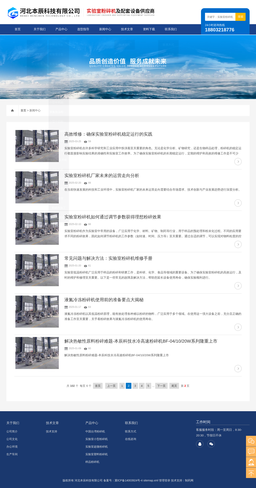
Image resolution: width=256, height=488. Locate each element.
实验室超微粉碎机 (96, 446)
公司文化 (12, 438)
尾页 (174, 385)
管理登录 (164, 480)
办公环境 (12, 446)
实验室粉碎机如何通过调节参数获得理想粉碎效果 (112, 216)
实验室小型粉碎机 (96, 438)
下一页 (161, 385)
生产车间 (12, 453)
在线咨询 (130, 438)
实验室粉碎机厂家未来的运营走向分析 (101, 175)
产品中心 (61, 29)
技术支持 (51, 431)
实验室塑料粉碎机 (96, 453)
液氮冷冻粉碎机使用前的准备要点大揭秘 (104, 299)
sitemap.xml (150, 480)
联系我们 (171, 29)
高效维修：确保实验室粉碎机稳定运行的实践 (108, 133)
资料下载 (149, 29)
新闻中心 (105, 29)
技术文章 (127, 29)
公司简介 (12, 431)
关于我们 (39, 29)
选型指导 (83, 29)
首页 (17, 29)
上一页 (111, 385)
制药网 (189, 480)
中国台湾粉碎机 (95, 431)
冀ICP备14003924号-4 (129, 480)
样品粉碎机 (92, 461)
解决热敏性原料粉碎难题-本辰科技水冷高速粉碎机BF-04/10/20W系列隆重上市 (140, 340)
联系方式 (130, 431)
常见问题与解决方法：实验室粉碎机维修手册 (108, 257)
